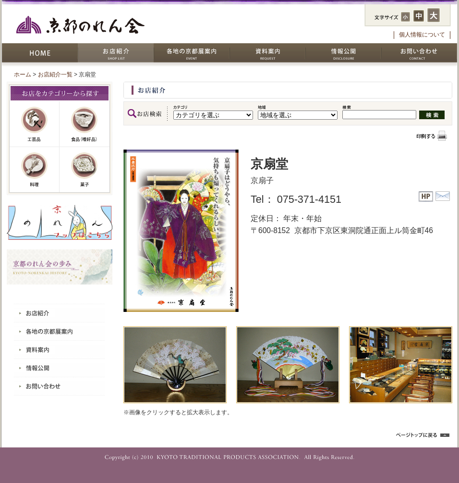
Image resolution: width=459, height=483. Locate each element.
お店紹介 (116, 52)
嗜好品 (84, 124)
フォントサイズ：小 (405, 17)
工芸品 (35, 124)
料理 (35, 169)
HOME (40, 52)
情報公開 (343, 52)
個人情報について (422, 34)
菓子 (84, 169)
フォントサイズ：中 (418, 16)
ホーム (22, 74)
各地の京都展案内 (192, 52)
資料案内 (267, 52)
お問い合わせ (419, 52)
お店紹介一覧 (55, 74)
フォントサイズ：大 (433, 15)
